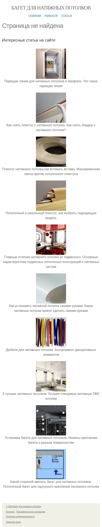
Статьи (66, 15)
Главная (34, 15)
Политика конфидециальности (20, 517)
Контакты (10, 512)
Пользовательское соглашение (30, 512)
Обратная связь (13, 522)
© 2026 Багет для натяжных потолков (23, 506)
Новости (51, 15)
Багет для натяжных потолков (51, 8)
